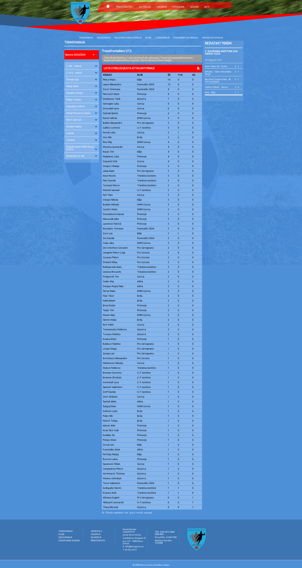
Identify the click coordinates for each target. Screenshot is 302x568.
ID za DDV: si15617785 (166, 537)
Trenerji (81, 140)
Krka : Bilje (210, 92)
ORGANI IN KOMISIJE (212, 38)
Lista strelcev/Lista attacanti (143, 57)
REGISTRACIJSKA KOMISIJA (128, 38)
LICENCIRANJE (162, 38)
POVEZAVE (179, 7)
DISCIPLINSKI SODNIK (69, 540)
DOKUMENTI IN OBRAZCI (185, 38)
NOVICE (194, 7)
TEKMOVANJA (86, 38)
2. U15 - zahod (81, 72)
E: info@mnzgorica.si (133, 546)
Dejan (166, 565)
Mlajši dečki (81, 86)
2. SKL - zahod (81, 66)
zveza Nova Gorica (132, 535)
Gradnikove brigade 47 (134, 538)
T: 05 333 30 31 (130, 550)
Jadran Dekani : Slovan (216, 87)
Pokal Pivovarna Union (81, 113)
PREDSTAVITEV (124, 7)
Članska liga (81, 79)
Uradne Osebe (81, 126)
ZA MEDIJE (145, 7)
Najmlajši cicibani (81, 106)
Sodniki (81, 133)
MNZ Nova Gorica (144, 565)
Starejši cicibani (81, 93)
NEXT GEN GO (81, 120)
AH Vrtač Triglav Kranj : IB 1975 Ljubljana (218, 80)
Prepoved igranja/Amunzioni (177, 57)
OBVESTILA (96, 531)
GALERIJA (162, 7)
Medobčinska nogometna (129, 530)
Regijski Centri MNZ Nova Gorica (81, 147)
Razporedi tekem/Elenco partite (121, 60)
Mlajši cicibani (81, 99)
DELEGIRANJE (104, 38)
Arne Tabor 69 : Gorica (216, 66)
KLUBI (148, 38)
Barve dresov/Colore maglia (156, 60)
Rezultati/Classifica (115, 57)
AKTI (206, 7)
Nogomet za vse (81, 156)
